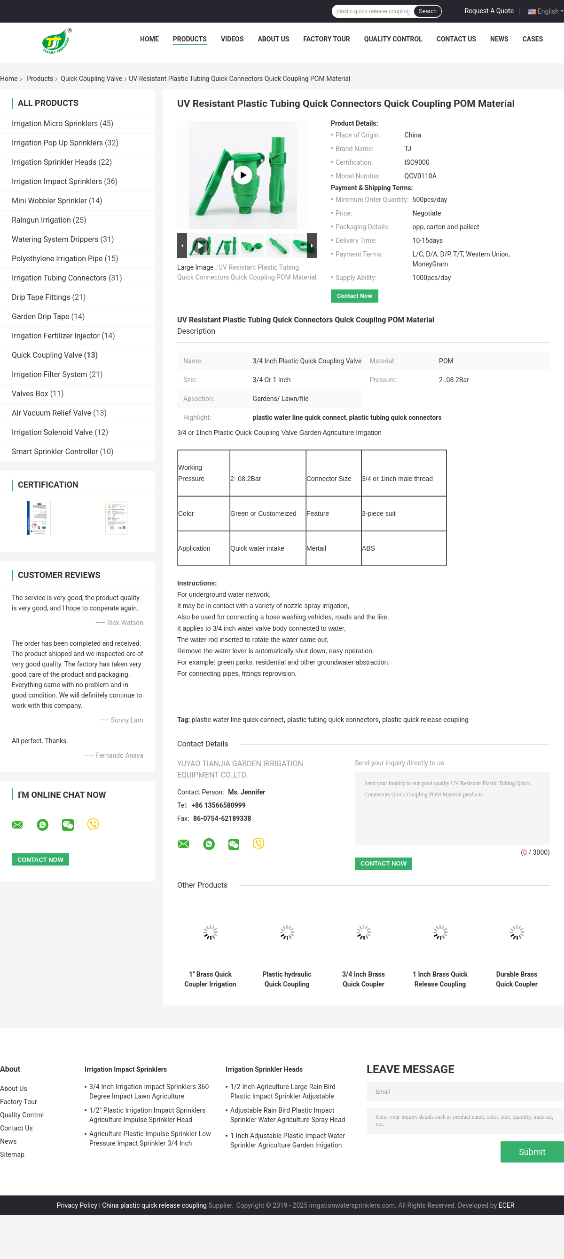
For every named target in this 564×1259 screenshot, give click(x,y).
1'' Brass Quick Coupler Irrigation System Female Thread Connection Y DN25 (210, 979)
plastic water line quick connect (238, 719)
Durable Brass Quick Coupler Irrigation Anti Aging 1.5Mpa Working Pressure (517, 979)
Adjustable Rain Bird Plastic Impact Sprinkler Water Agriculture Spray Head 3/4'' (287, 1116)
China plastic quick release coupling (154, 1205)
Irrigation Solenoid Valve (52, 432)
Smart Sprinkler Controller (55, 451)
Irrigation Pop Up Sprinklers (57, 142)
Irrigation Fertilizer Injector (56, 335)
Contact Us (456, 39)
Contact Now (354, 295)
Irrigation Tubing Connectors (59, 277)
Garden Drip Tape (40, 316)
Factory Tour (326, 39)
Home (149, 39)
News (499, 39)
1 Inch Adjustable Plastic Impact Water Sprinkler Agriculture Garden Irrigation (287, 1140)
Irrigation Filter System (49, 374)
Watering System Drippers (55, 239)
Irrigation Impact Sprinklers (57, 181)
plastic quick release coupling (425, 719)
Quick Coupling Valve (91, 78)
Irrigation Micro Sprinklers (55, 123)
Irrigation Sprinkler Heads (54, 162)
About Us (273, 39)
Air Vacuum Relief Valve (51, 413)
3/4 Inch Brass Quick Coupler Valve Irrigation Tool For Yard (363, 979)
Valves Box (30, 393)
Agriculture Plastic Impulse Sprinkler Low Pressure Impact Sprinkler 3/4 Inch (150, 1138)
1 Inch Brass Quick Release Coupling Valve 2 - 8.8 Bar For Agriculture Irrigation (440, 979)
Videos (232, 39)
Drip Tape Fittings (41, 297)
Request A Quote (489, 11)
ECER (507, 1205)
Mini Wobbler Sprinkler (49, 200)
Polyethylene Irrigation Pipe (57, 258)
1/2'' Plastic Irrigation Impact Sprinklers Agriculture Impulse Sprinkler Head (147, 1115)
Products (190, 39)
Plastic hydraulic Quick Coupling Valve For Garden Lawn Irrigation (287, 979)
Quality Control (393, 39)
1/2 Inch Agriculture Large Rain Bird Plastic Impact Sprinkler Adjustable (283, 1091)
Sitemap (12, 1154)
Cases (533, 39)
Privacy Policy (77, 1205)
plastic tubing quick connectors (332, 719)
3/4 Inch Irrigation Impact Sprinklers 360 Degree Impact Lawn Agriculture (149, 1091)
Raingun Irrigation (41, 220)
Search (428, 11)
